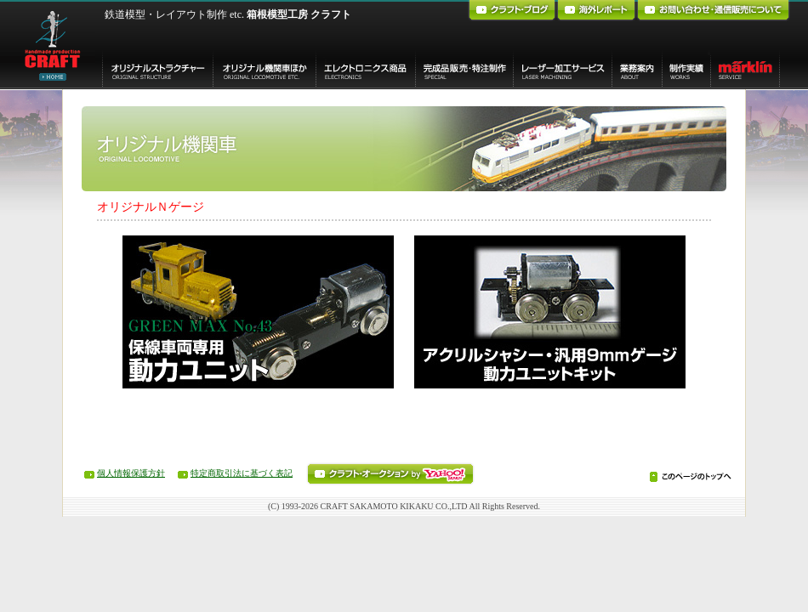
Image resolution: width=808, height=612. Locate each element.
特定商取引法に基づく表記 (242, 473)
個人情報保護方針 (131, 473)
